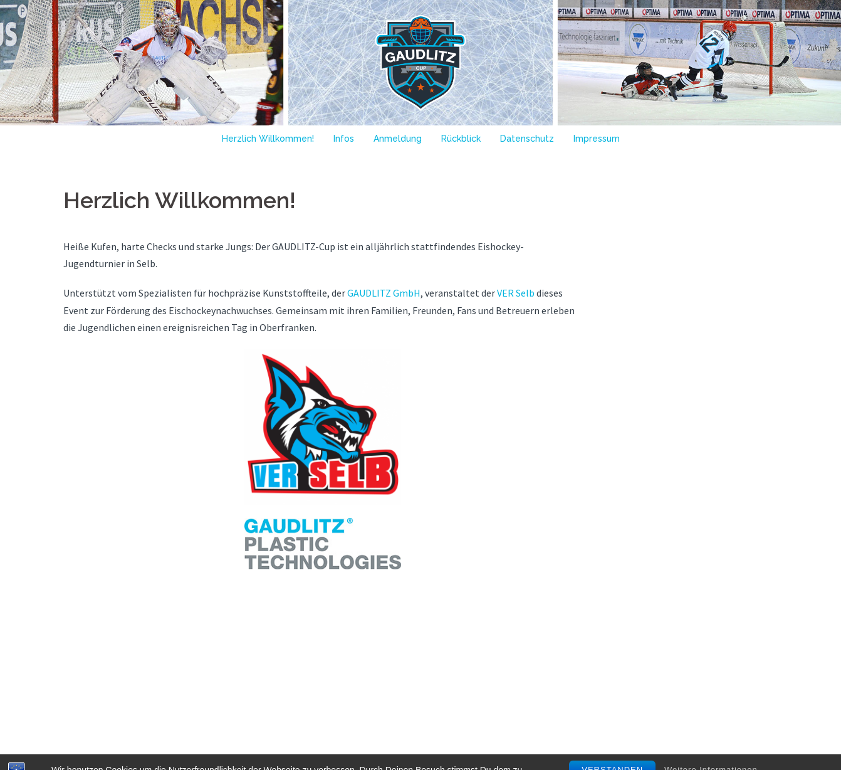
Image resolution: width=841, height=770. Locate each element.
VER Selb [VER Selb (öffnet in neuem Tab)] (516, 293)
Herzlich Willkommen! (268, 139)
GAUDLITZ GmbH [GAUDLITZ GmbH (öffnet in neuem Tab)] (383, 293)
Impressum (596, 139)
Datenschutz (527, 139)
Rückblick (461, 139)
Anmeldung (397, 139)
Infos (343, 139)
